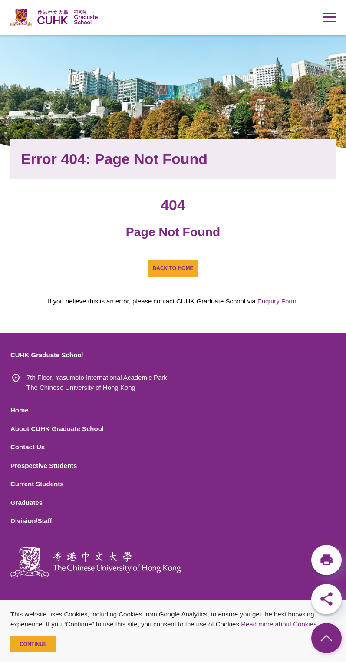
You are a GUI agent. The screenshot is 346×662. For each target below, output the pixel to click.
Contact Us (27, 447)
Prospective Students (43, 465)
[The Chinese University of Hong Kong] (95, 562)
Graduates (26, 502)
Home (19, 410)
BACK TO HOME (173, 268)
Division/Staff (31, 520)
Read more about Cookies (278, 624)
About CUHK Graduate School (57, 428)
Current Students (37, 483)
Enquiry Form (277, 301)
